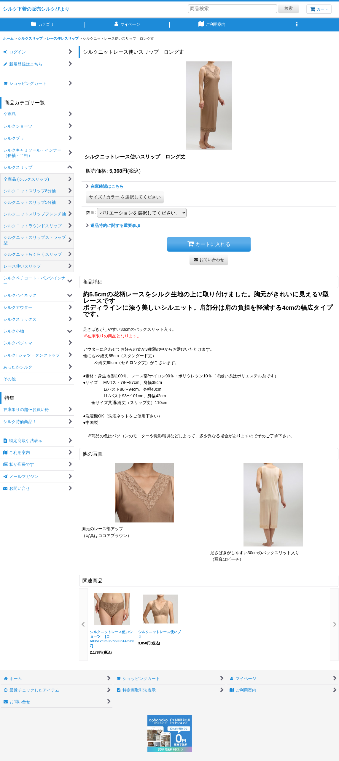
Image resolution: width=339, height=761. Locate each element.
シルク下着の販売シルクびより (36, 9)
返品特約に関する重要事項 (113, 225)
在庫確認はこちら (105, 186)
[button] (296, 24)
